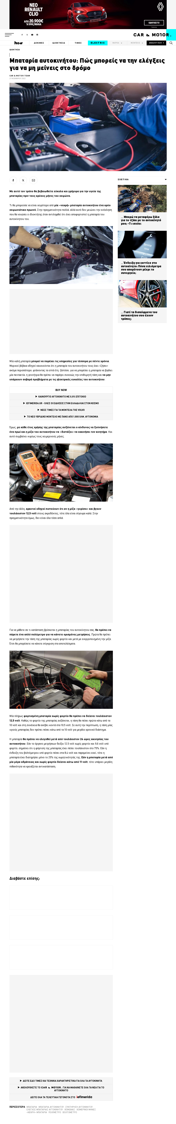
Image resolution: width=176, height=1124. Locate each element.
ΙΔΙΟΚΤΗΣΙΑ (58, 43)
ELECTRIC (98, 43)
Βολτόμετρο (70, 1112)
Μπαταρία (32, 1107)
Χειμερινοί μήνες (86, 1109)
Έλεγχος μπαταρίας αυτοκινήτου (45, 1109)
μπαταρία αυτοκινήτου (51, 1107)
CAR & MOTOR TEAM (19, 76)
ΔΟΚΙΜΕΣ (39, 43)
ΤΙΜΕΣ (78, 43)
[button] (9, 34)
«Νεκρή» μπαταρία (37, 1112)
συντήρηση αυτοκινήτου (79, 1107)
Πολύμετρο (55, 1112)
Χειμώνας (69, 1109)
